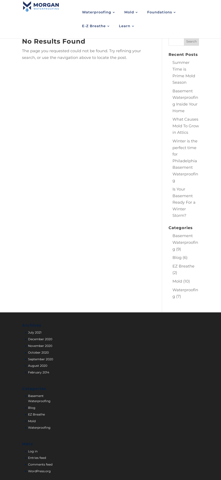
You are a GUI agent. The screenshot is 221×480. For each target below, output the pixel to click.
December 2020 (40, 339)
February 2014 (38, 372)
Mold (177, 281)
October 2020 (38, 352)
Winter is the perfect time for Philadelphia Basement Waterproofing (185, 161)
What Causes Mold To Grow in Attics (185, 126)
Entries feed (37, 458)
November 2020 (40, 346)
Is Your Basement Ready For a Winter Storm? (184, 202)
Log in (33, 451)
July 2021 (34, 332)
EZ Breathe (183, 266)
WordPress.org (39, 471)
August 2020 (37, 366)
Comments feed (40, 464)
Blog (177, 257)
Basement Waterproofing (185, 242)
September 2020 (40, 359)
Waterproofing (39, 428)
